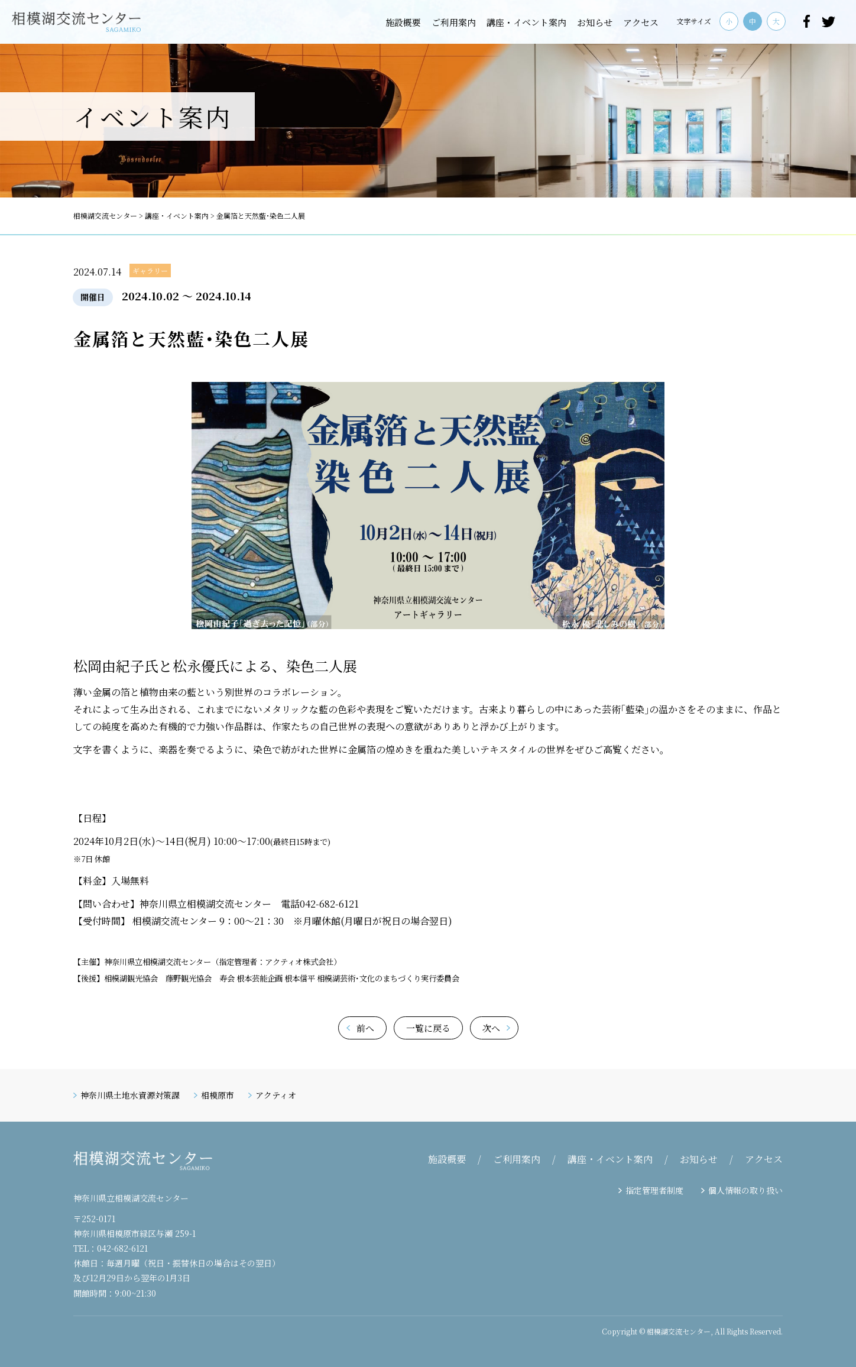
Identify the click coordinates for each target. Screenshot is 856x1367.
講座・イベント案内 (526, 22)
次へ (491, 1028)
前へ (365, 1028)
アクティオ (275, 1095)
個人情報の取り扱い (745, 1190)
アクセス (641, 22)
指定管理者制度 (654, 1190)
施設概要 (403, 22)
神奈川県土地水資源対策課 (130, 1095)
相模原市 (217, 1095)
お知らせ (594, 22)
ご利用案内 (454, 22)
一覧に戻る (428, 1028)
